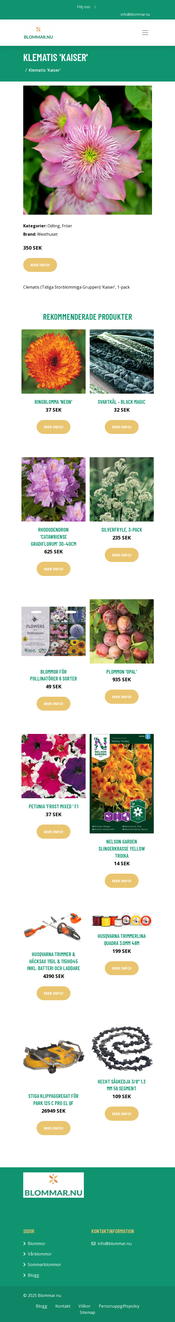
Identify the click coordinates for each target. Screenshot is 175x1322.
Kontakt (62, 1306)
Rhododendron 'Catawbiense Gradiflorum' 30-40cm (53, 536)
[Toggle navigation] (145, 32)
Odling (53, 225)
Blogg (33, 1275)
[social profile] (95, 7)
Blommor (36, 1243)
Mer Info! (40, 264)
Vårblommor (40, 1254)
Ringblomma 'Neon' (53, 401)
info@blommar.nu (135, 14)
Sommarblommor (44, 1264)
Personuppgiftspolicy (119, 1306)
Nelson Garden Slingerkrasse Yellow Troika (121, 848)
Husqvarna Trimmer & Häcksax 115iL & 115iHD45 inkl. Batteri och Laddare (53, 961)
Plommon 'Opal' (121, 671)
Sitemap (87, 1312)
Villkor (85, 1306)
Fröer (67, 225)
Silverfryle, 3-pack (121, 529)
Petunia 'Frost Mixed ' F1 (53, 806)
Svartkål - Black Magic (121, 401)
